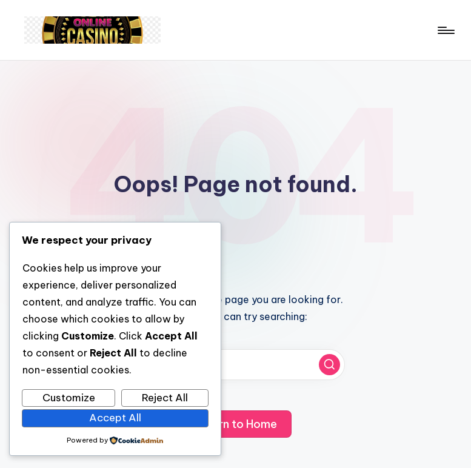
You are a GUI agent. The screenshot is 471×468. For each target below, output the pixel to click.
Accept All (115, 417)
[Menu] (445, 30)
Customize (68, 397)
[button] (329, 364)
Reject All (165, 397)
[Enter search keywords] (236, 364)
